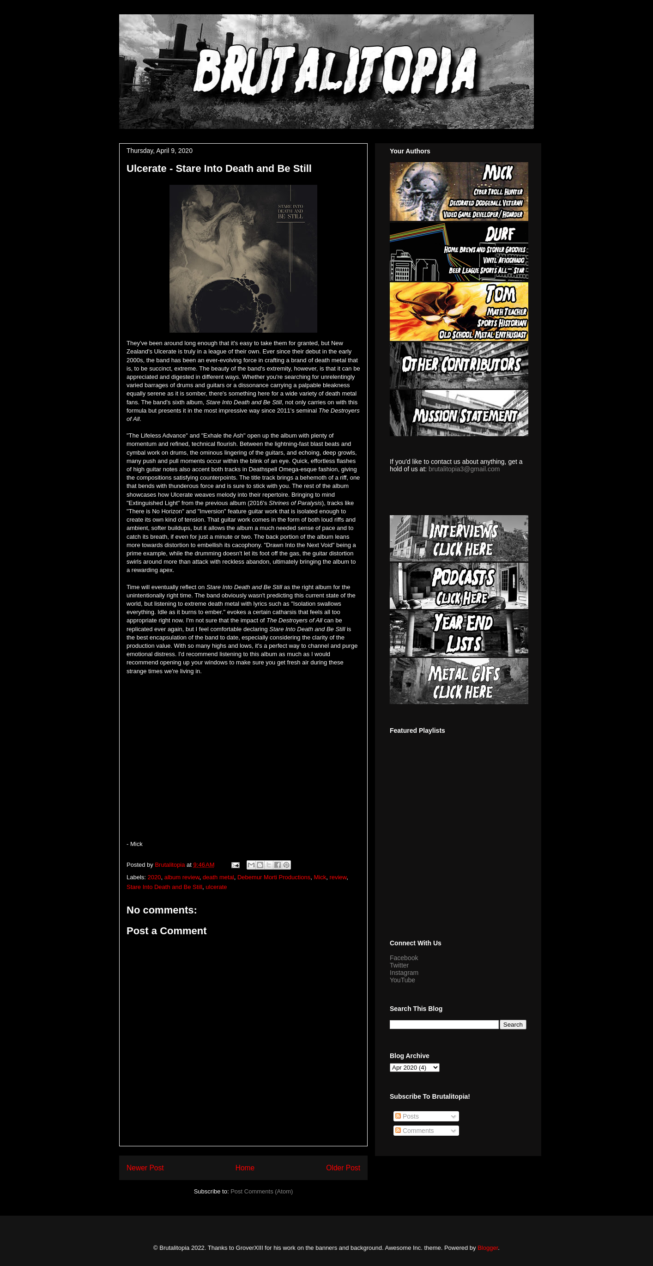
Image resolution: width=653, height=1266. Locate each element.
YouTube (402, 980)
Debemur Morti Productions (273, 877)
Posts (407, 1116)
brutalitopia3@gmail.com (464, 469)
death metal (218, 877)
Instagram (404, 972)
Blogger (488, 1247)
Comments (414, 1130)
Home (245, 1168)
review (337, 877)
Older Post (343, 1168)
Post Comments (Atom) (261, 1191)
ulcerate (216, 886)
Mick (320, 877)
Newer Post (145, 1168)
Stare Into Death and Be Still (164, 886)
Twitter (399, 965)
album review (182, 877)
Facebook (404, 958)
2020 (154, 877)
